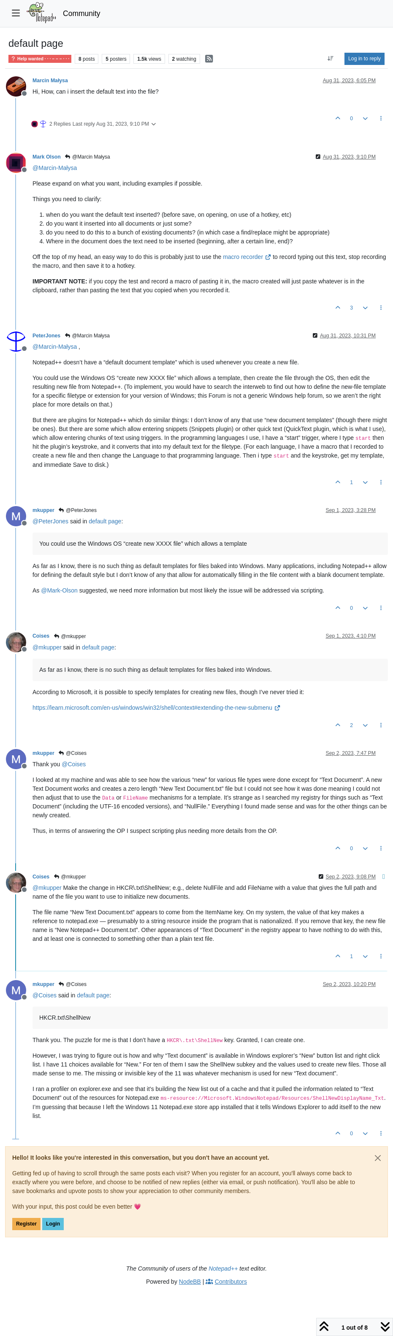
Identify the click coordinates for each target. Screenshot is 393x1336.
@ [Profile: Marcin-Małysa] (55, 167)
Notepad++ (223, 1268)
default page (105, 521)
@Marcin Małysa (87, 157)
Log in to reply (364, 59)
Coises (41, 636)
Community (81, 13)
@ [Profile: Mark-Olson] (59, 590)
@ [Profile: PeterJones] (50, 521)
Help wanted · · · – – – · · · (40, 58)
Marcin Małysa (50, 81)
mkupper (43, 510)
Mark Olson (47, 157)
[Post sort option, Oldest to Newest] (331, 59)
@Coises (72, 753)
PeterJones (46, 336)
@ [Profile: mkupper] (47, 647)
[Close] (378, 1158)
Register (26, 1224)
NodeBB (190, 1281)
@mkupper (69, 636)
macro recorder (247, 256)
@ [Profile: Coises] (74, 764)
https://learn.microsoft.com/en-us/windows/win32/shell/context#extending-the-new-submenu (156, 707)
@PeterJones (77, 510)
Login (53, 1224)
